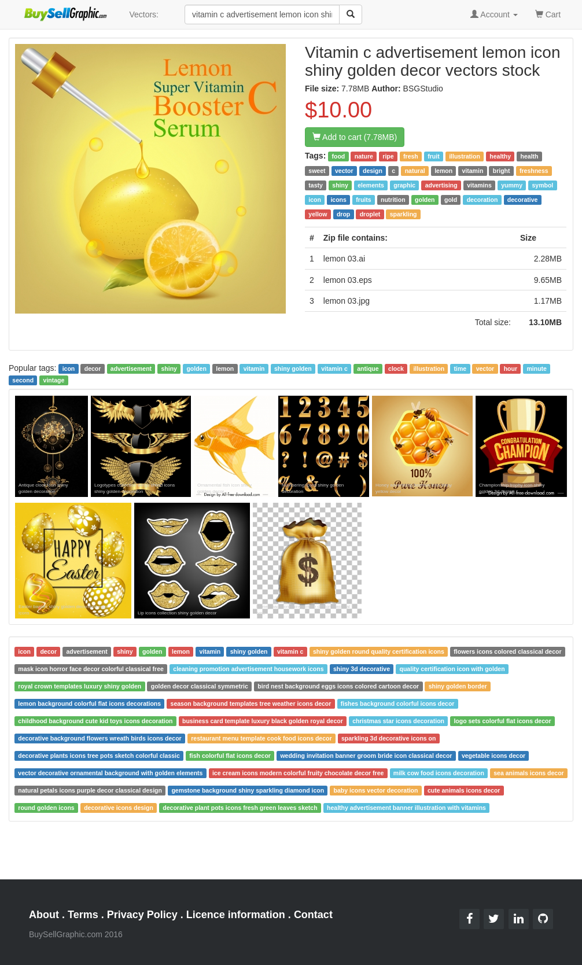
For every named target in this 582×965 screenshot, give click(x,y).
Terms (83, 914)
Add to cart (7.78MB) (354, 137)
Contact (313, 914)
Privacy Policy (142, 914)
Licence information (235, 914)
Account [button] (494, 14)
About (44, 914)
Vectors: (144, 14)
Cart (548, 13)
